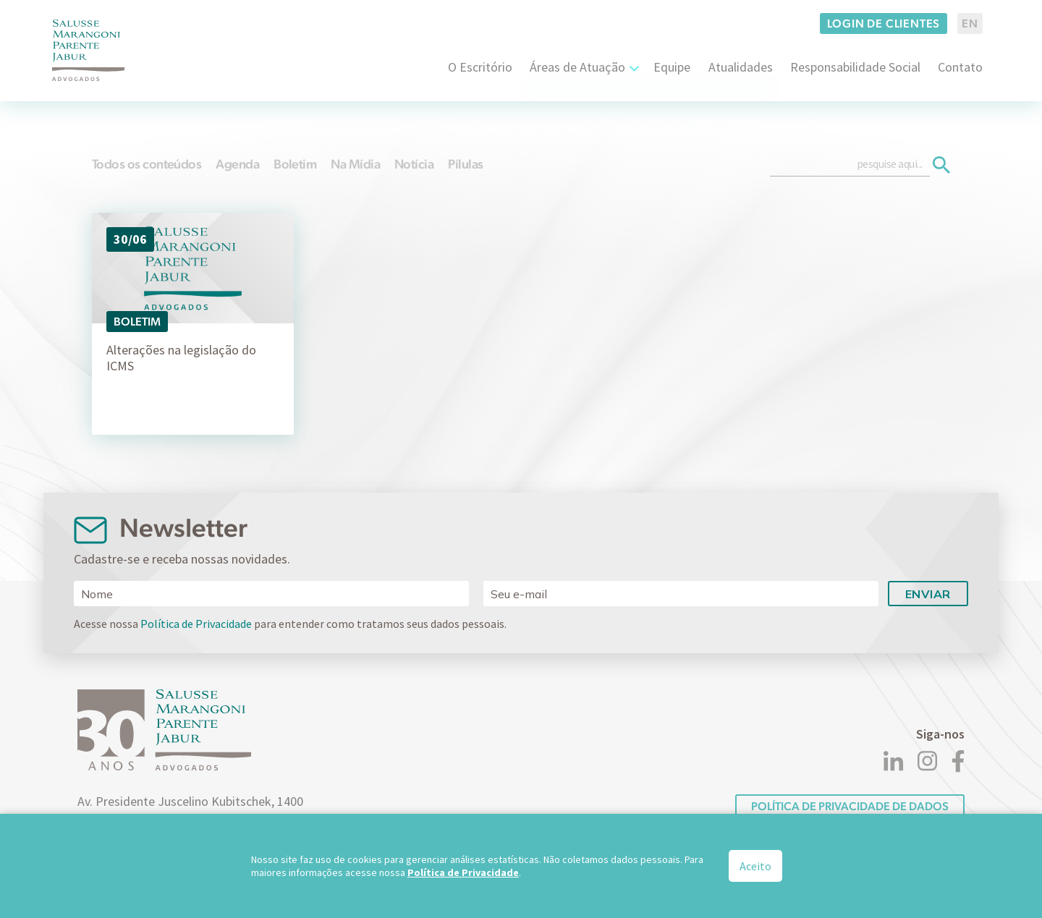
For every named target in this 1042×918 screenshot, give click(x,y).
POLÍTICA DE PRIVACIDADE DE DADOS (850, 806)
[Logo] (88, 50)
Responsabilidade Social (855, 67)
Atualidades (740, 67)
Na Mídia (355, 163)
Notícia (413, 163)
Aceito (755, 866)
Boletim (295, 163)
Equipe (671, 67)
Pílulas (465, 163)
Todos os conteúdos (146, 163)
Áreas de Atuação (577, 67)
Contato (960, 67)
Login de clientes (884, 23)
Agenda (237, 163)
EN (970, 23)
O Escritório (480, 67)
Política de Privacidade (196, 623)
